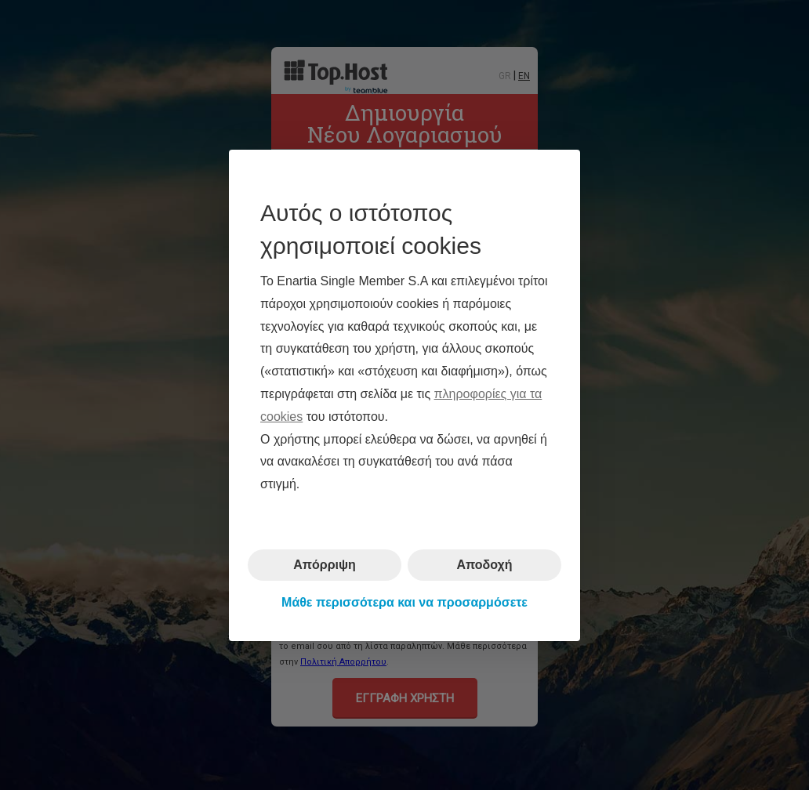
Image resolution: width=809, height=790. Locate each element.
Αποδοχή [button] (484, 564)
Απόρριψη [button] (324, 564)
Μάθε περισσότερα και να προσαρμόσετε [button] (404, 602)
